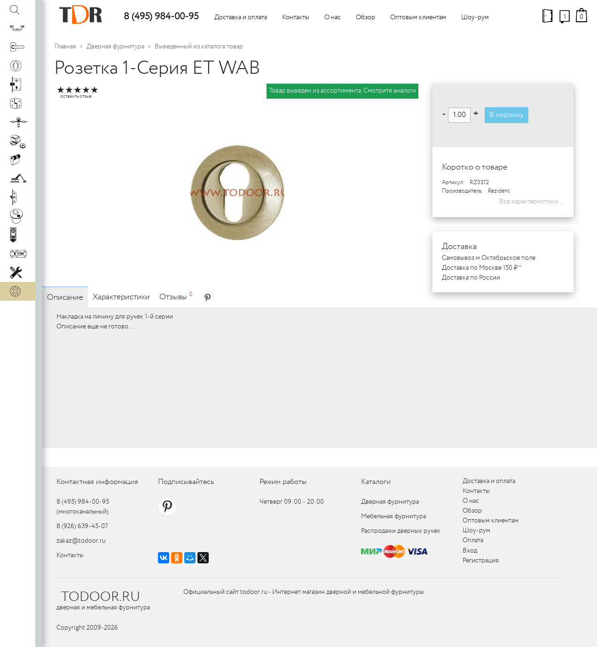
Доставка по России (471, 277)
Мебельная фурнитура (393, 516)
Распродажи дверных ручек (400, 531)
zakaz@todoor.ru (81, 541)
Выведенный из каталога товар (199, 46)
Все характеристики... (531, 201)
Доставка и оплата (240, 17)
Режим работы (282, 481)
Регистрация (481, 560)
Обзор (365, 17)
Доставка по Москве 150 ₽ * (481, 268)
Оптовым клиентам (418, 17)
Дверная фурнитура (115, 46)
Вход (470, 550)
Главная (65, 46)
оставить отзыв (76, 96)
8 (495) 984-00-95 (161, 16)
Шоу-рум (475, 17)
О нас (332, 17)
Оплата (473, 540)
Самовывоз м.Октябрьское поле (488, 258)
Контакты (295, 17)
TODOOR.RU (100, 597)
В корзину (506, 114)
